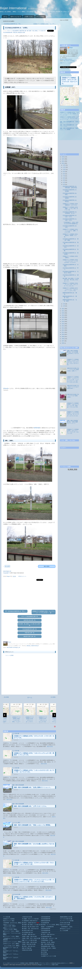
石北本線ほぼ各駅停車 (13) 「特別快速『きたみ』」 (70, 212)
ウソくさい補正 (16, 822)
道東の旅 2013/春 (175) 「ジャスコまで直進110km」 (73, 396)
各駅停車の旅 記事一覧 (29, 620)
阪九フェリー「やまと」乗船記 (11, 931)
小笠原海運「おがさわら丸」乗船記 (12, 922)
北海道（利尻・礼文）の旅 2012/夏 (31, 938)
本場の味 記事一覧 (29, 632)
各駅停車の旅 (22, 30)
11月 (64, 167)
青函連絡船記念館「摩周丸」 (48, 946)
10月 (64, 169)
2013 (63, 328)
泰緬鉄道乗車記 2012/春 (66, 916)
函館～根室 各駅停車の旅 (47, 944)
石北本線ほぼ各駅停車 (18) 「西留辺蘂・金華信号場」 (70, 187)
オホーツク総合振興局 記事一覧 (29, 616)
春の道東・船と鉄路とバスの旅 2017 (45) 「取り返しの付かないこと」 (71, 280)
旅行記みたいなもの (65, 928)
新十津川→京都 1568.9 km (47, 934)
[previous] (5, 715)
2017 (63, 319)
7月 (64, 176)
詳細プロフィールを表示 (66, 63)
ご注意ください (28, 16)
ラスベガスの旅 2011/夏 (66, 918)
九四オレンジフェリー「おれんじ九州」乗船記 (9, 925)
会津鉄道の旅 (44, 950)
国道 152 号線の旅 (26, 948)
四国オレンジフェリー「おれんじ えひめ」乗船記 (10, 928)
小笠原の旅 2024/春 (27, 916)
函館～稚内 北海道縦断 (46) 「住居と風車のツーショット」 (32, 787)
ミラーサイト (46, 964)
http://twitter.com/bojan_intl (13, 647)
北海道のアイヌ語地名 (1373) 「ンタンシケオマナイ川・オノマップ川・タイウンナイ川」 (69, 118)
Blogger (40, 964)
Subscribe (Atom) (56, 963)
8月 (64, 173)
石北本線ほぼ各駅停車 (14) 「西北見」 (69, 201)
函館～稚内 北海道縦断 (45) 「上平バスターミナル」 (30, 806)
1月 (64, 306)
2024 (63, 161)
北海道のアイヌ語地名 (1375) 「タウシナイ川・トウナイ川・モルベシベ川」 (73, 431)
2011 (63, 332)
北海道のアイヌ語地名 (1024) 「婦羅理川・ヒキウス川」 (70, 204)
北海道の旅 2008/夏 (27, 950)
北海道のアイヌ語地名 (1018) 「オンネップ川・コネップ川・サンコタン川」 (70, 285)
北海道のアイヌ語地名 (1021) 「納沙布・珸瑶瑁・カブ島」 (70, 235)
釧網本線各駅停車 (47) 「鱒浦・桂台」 (70, 297)
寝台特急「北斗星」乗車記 (48, 942)
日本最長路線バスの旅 (46, 940)
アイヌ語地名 (40, 16)
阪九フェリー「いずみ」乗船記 (11, 936)
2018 (63, 317)
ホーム (5, 16)
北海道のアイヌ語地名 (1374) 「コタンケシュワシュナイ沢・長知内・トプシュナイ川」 (69, 114)
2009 (63, 336)
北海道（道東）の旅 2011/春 (29, 942)
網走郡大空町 (21, 32)
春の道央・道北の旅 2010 (28, 946)
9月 (64, 171)
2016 (63, 321)
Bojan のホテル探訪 (65, 924)
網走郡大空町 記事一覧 (29, 636)
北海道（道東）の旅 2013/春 (29, 936)
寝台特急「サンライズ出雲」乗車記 (50, 924)
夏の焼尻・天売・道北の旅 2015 (30, 928)
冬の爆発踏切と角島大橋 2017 (29, 920)
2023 (63, 163)
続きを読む (47, 566)
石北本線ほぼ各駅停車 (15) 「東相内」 (69, 197)
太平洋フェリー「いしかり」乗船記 (12, 941)
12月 (64, 165)
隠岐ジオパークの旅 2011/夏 (29, 940)
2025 (63, 159)
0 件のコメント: (22, 576)
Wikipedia (5, 388)
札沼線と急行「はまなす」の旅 (49, 938)
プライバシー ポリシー (45, 963)
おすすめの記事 (16, 894)
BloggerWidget (53, 908)
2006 (63, 343)
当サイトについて (15, 16)
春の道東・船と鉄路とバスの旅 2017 (36, 30)
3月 (64, 184)
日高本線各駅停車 (45, 916)
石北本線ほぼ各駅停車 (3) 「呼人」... (13, 24)
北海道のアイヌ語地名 (9, 918)
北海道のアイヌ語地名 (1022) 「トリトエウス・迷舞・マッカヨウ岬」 (70, 231)
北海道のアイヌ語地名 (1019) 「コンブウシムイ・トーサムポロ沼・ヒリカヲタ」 (70, 261)
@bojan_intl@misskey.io (33, 645)
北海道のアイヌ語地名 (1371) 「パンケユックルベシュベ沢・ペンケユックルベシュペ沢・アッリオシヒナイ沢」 (73, 379)
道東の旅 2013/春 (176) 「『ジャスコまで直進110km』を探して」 (73, 369)
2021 (63, 310)
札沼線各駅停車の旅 (46, 936)
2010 (63, 334)
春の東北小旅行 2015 (27, 930)
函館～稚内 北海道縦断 (18, 785)
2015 (63, 323)
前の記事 (7, 566)
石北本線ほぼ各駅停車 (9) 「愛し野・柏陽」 (70, 239)
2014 (63, 325)
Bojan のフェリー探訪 (8, 920)
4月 (64, 182)
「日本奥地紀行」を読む (66, 926)
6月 (64, 178)
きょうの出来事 (64, 930)
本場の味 (15, 32)
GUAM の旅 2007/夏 (65, 922)
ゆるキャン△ (64, 963)
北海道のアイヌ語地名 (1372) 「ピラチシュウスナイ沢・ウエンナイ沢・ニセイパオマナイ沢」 (73, 362)
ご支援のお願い (55, 964)
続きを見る (50, 746)
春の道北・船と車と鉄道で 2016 (30, 926)
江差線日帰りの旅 (45, 932)
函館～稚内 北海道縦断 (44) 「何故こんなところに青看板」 (32, 825)
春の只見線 (44, 952)
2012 (63, 330)
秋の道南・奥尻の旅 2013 (28, 934)
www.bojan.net (7, 571)
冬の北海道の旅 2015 (27, 932)
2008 (63, 338)
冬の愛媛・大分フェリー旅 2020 (30, 918)
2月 (64, 303)
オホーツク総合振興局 (13, 30)
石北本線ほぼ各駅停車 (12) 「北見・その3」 (69, 216)
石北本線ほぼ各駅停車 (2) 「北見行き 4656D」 (70, 272)
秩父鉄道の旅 (44, 954)
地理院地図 (37, 427)
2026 (63, 156)
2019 (63, 315)
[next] (54, 715)
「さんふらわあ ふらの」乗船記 (11, 945)
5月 (64, 180)
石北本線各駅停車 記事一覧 (29, 629)
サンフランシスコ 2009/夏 (66, 920)
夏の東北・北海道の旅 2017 (29, 922)
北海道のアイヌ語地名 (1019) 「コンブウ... (44, 24)
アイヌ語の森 (15, 733)
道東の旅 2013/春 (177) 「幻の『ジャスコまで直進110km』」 (73, 387)
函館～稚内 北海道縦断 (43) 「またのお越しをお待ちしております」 (73, 352)
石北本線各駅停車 (7, 32)
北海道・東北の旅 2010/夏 (28, 944)
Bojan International (13, 8)
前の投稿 (6, 697)
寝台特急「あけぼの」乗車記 (48, 948)
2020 (63, 313)
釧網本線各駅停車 (45, 920)
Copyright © (6, 573)
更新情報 (31, 963)
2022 (63, 308)
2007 (63, 341)
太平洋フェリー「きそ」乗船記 (11, 943)
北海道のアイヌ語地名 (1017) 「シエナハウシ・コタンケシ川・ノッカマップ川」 (70, 289)
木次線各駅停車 (45, 922)
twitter (26, 963)
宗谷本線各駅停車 (45, 930)
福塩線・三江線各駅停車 (47, 926)
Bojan (71, 47)
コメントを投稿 (9, 655)
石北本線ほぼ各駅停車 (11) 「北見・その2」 (69, 219)
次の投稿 (53, 697)
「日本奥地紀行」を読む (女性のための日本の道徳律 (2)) (70, 223)
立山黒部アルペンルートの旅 (48, 956)
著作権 (36, 963)
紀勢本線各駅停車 (45, 928)
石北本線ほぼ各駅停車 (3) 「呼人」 (17, 611)
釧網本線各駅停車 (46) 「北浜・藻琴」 (70, 300)
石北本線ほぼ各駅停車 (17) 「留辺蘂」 (69, 190)
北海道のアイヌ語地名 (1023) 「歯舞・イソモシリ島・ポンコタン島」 (70, 208)
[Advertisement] (29, 595)
